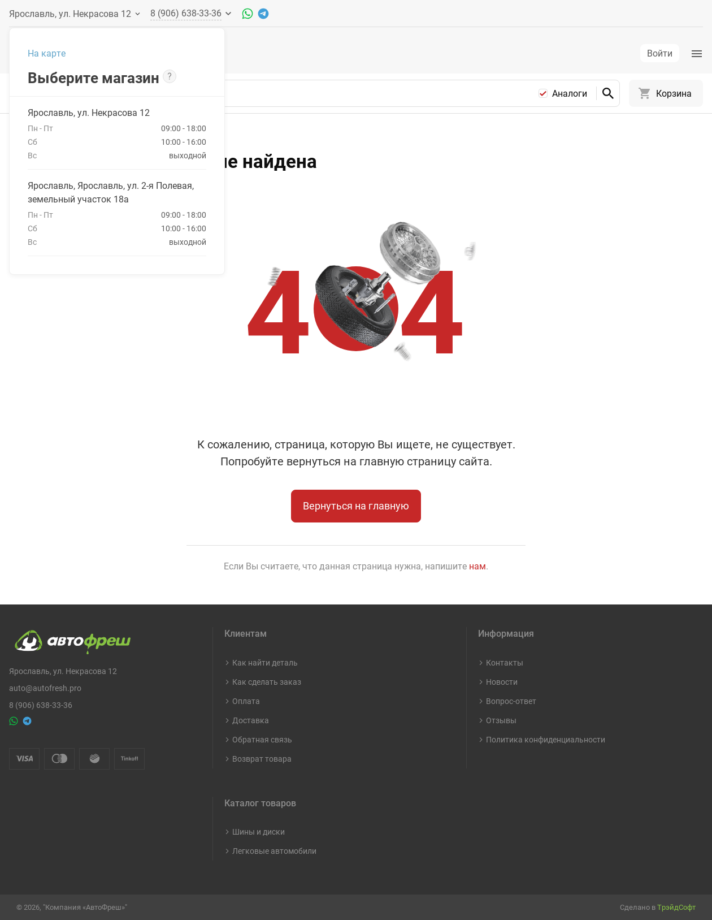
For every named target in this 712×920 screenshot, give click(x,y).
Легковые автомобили (274, 850)
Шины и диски (258, 831)
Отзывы (501, 720)
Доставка (250, 720)
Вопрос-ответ (511, 701)
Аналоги (569, 102)
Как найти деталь (265, 662)
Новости (502, 681)
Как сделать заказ (266, 681)
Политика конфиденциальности (545, 739)
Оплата (246, 701)
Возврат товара (262, 758)
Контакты (504, 662)
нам (477, 575)
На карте (47, 53)
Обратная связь (262, 739)
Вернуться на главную (356, 514)
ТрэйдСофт (676, 907)
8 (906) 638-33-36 (40, 704)
